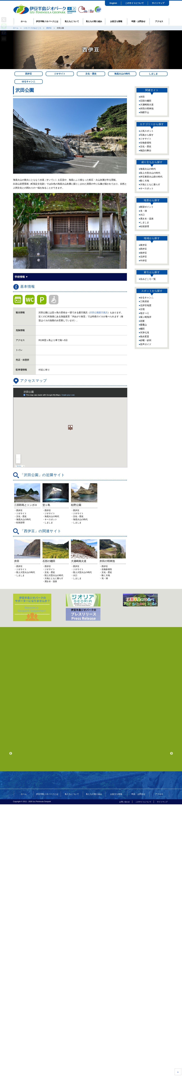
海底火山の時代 (122, 73)
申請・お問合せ (138, 21)
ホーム (24, 21)
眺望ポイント (146, 207)
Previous (10, 822)
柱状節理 (144, 226)
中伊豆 (143, 260)
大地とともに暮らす (150, 184)
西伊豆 (49, 28)
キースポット (146, 188)
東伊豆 (143, 245)
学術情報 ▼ (21, 276)
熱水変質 (144, 336)
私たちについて (72, 21)
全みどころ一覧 (148, 279)
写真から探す (146, 135)
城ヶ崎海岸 (145, 317)
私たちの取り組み (94, 21)
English (113, 3)
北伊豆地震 (145, 305)
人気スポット (146, 131)
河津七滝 (144, 332)
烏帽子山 (144, 112)
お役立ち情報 (116, 21)
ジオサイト (59, 73)
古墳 (142, 309)
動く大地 (144, 180)
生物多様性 (145, 142)
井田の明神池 (146, 108)
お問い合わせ (124, 870)
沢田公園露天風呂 (99, 312)
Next (171, 822)
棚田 (142, 328)
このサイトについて (134, 3)
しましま (153, 73)
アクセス (159, 21)
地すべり (144, 313)
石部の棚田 (145, 100)
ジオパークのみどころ (32, 28)
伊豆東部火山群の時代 (151, 176)
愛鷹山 (143, 324)
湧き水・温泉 (146, 218)
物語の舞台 (145, 150)
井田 (142, 96)
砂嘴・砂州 (145, 340)
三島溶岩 (144, 301)
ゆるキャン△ (28, 81)
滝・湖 (143, 211)
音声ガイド (145, 344)
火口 (142, 214)
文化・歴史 (90, 73)
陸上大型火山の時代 (150, 173)
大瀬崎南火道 (146, 104)
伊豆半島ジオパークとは (47, 21)
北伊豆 (143, 256)
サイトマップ (158, 3)
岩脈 (142, 321)
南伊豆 (143, 252)
